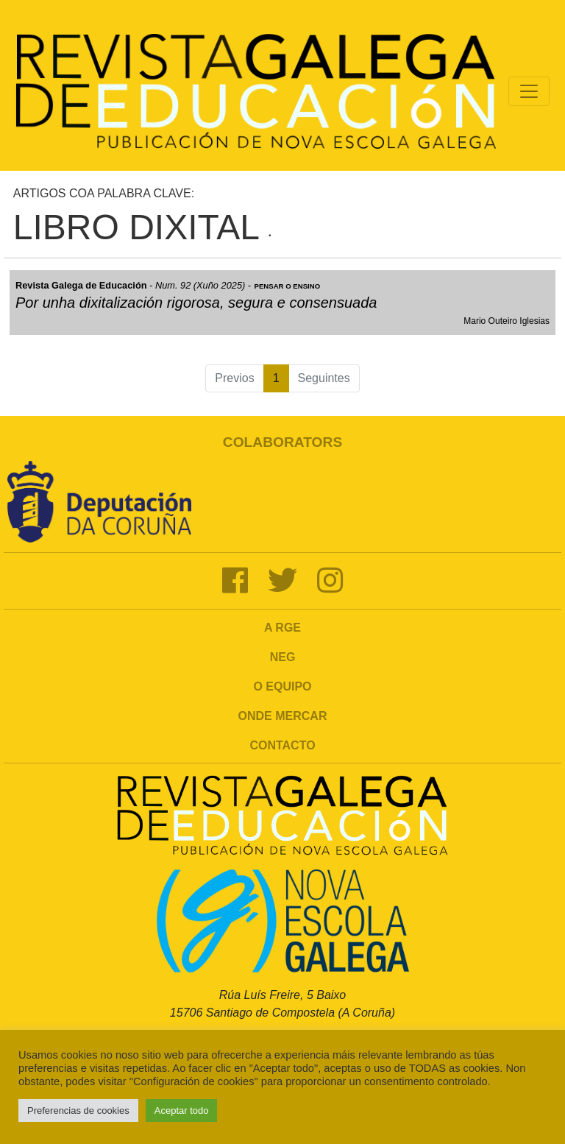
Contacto (282, 745)
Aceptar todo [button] (181, 1110)
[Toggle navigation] (529, 91)
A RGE (282, 627)
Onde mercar (282, 716)
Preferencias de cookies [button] (78, 1110)
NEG (283, 657)
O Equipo (282, 686)
